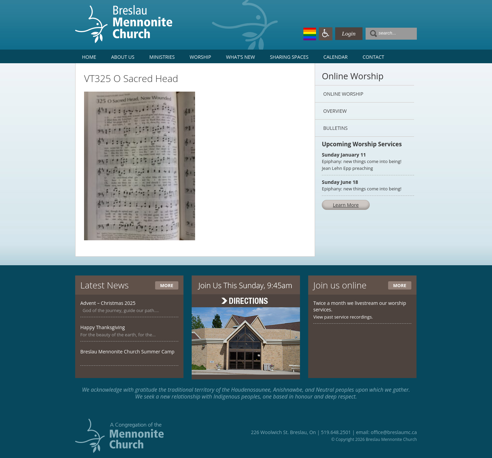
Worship (200, 57)
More (166, 285)
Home (89, 57)
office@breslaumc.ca (394, 432)
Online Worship (343, 94)
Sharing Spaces (289, 57)
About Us (122, 57)
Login (349, 33)
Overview (335, 111)
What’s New (240, 57)
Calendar (336, 57)
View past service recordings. (343, 317)
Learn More (346, 205)
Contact (373, 57)
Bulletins (335, 128)
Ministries (162, 57)
